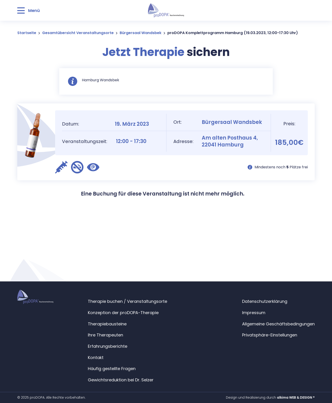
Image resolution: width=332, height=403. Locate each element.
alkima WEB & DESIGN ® (296, 397)
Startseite (26, 32)
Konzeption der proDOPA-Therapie (123, 312)
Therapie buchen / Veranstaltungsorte (127, 301)
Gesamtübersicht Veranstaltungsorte (78, 32)
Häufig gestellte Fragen (112, 368)
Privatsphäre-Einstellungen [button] (269, 335)
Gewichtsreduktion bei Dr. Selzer (121, 380)
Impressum (253, 312)
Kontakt (96, 357)
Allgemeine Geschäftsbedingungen (278, 324)
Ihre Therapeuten (105, 335)
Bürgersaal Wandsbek (140, 32)
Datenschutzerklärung (264, 301)
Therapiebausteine (107, 324)
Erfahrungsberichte (107, 346)
